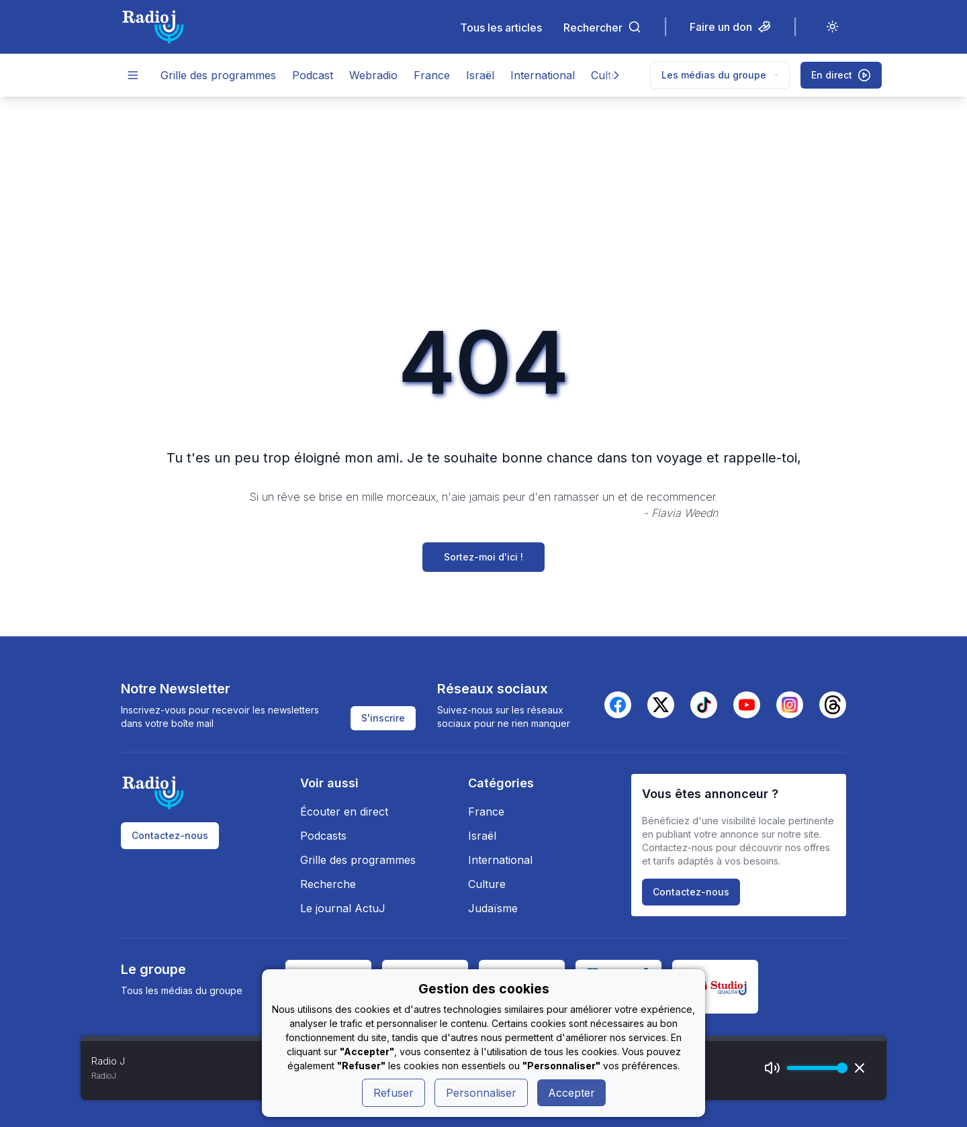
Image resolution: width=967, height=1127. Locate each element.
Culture (487, 884)
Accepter (571, 1092)
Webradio (373, 75)
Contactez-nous (170, 835)
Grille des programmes (218, 75)
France (432, 75)
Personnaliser (481, 1092)
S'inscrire (383, 718)
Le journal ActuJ (342, 908)
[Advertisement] (483, 197)
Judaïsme (493, 908)
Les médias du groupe (719, 75)
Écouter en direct (344, 811)
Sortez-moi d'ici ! (483, 556)
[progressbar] (814, 1068)
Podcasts (323, 835)
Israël (480, 75)
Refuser (393, 1092)
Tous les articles (501, 27)
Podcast (312, 75)
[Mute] (772, 1068)
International (542, 75)
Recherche (328, 884)
